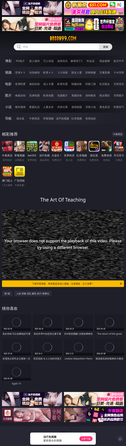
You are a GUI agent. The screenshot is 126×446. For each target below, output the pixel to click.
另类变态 (119, 84)
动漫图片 (62, 95)
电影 (8, 84)
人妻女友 (48, 107)
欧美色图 (48, 95)
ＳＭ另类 (119, 72)
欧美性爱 (62, 84)
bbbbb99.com (63, 38)
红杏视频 (76, 118)
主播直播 (104, 72)
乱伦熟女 (104, 84)
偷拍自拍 (34, 84)
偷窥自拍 (20, 95)
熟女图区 (104, 95)
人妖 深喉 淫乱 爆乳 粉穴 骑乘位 (32, 293)
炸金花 (90, 61)
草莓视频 (48, 118)
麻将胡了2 (77, 61)
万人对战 (48, 61)
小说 (8, 107)
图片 (8, 95)
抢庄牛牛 (119, 61)
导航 (8, 118)
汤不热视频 (62, 118)
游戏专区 (62, 61)
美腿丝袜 (76, 95)
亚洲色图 (34, 95)
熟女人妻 (76, 72)
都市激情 (20, 107)
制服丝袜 (76, 84)
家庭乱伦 (34, 107)
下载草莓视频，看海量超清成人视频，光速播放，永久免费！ (77, 284)
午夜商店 (34, 118)
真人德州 (34, 61)
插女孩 (20, 118)
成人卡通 (48, 84)
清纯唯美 (90, 95)
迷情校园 (76, 107)
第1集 (7, 293)
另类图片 (119, 95)
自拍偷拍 (34, 72)
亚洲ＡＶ (20, 72)
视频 (8, 72)
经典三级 (90, 84)
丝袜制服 (90, 72)
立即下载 (86, 438)
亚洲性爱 (20, 84)
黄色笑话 (104, 107)
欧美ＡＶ (48, 72)
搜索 (105, 47)
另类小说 (90, 107)
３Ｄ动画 (62, 72)
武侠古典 (62, 107)
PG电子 (20, 61)
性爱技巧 (119, 107)
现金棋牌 (104, 61)
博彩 (8, 61)
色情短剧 (90, 118)
